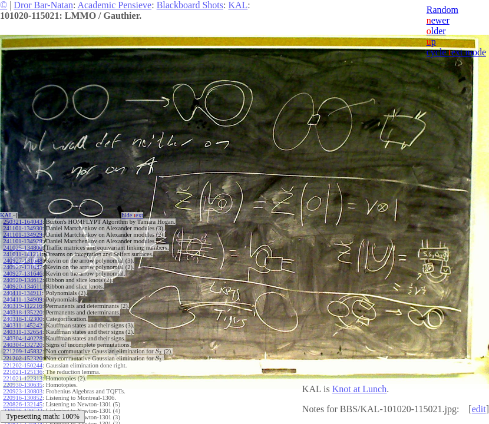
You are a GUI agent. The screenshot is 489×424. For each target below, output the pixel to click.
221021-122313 (22, 378)
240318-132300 (22, 319)
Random (442, 10)
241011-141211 (22, 254)
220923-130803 (22, 391)
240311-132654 (22, 332)
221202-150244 (22, 365)
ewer (438, 20)
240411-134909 (22, 299)
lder (436, 31)
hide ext (132, 215)
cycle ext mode (456, 52)
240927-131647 (22, 267)
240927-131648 (22, 260)
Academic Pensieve (114, 5)
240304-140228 (22, 338)
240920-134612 (22, 280)
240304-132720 (22, 345)
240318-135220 (22, 312)
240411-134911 (22, 293)
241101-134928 (22, 241)
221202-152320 (22, 358)
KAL (237, 5)
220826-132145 (22, 404)
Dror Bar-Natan (43, 5)
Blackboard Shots (190, 5)
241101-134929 (22, 234)
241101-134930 (22, 228)
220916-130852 (22, 398)
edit (479, 409)
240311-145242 (22, 325)
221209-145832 (22, 351)
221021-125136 (22, 372)
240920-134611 (22, 286)
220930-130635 (22, 385)
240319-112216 (22, 306)
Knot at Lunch (359, 389)
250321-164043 (22, 221)
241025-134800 (22, 247)
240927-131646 (22, 273)
